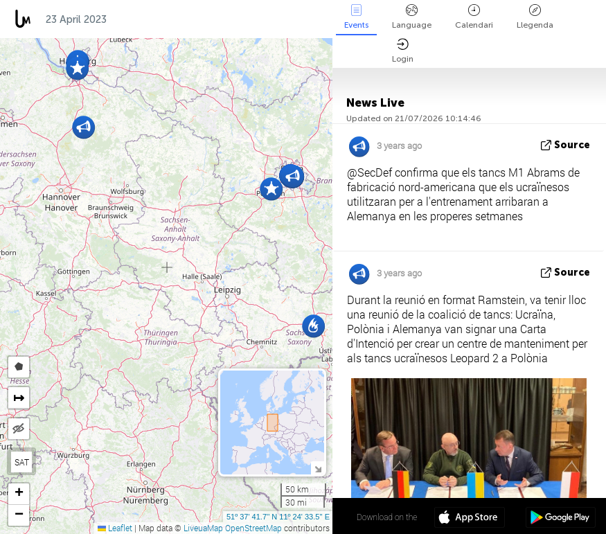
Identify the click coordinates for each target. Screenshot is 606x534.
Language (411, 17)
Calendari (474, 17)
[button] (83, 127)
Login (402, 51)
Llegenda (535, 17)
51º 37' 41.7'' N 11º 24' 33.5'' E (278, 517)
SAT (22, 462)
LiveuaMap (203, 527)
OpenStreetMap (253, 527)
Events (356, 17)
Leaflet (115, 527)
